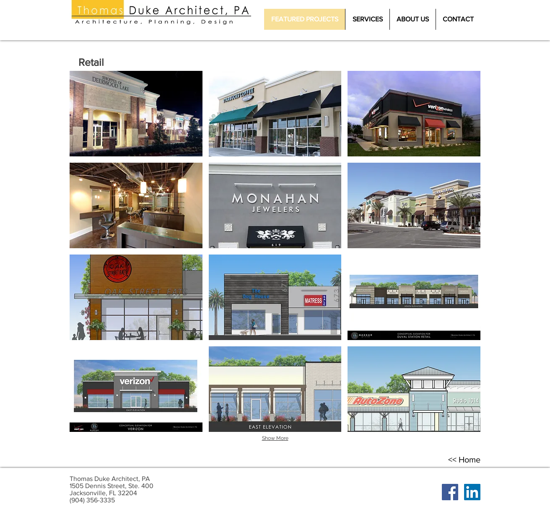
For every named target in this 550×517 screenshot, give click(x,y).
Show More (275, 438)
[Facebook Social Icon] (450, 492)
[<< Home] (464, 459)
